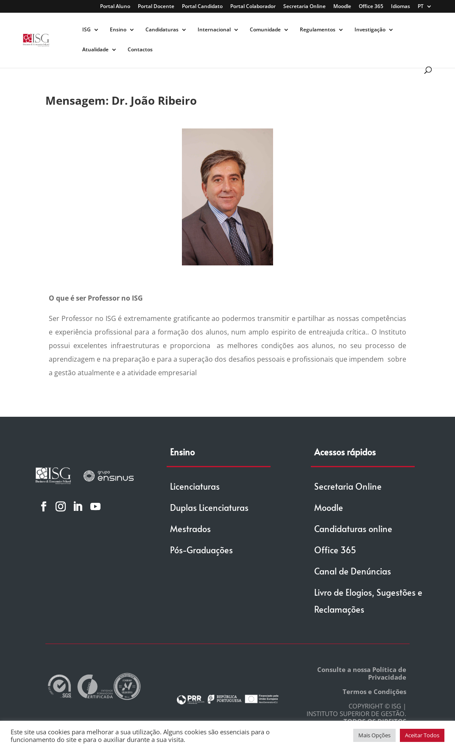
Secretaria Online (304, 7)
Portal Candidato (202, 7)
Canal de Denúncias (352, 571)
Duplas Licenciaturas (209, 507)
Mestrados (190, 529)
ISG (86, 30)
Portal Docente (156, 7)
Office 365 (371, 7)
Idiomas (400, 7)
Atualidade (95, 50)
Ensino (118, 30)
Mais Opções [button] (374, 735)
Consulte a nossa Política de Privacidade (361, 673)
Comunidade (265, 30)
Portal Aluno (115, 7)
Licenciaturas (195, 486)
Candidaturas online (353, 529)
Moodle (342, 7)
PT (421, 7)
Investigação (370, 30)
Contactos (140, 50)
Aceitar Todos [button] (422, 735)
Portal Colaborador (253, 7)
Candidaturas (162, 30)
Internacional (214, 30)
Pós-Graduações (201, 550)
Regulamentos (317, 30)
